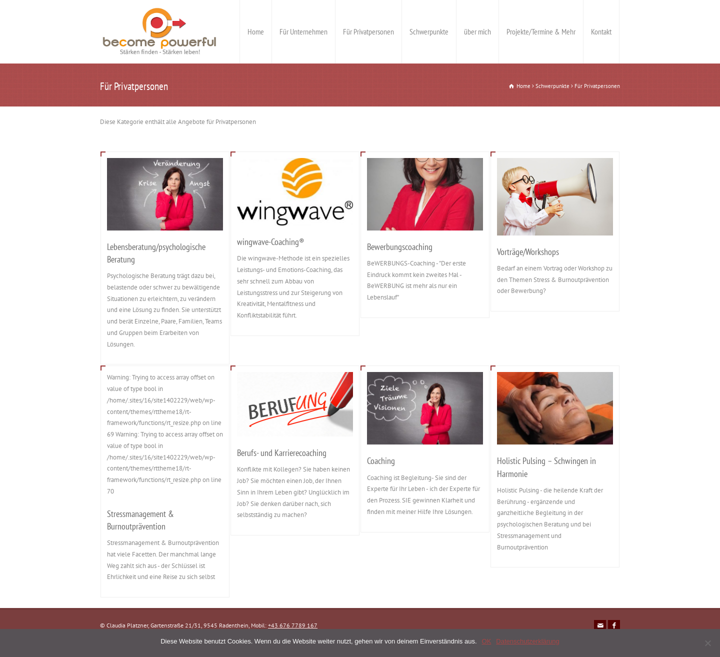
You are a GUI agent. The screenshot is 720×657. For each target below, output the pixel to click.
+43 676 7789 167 (293, 625)
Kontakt (601, 31)
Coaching (381, 460)
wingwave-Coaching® (270, 242)
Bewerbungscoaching (399, 246)
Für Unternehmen (304, 31)
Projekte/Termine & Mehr (541, 31)
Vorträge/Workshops (528, 252)
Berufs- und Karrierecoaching (281, 452)
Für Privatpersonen (368, 31)
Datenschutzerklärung (527, 641)
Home (256, 31)
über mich (477, 31)
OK (487, 641)
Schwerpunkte (429, 31)
